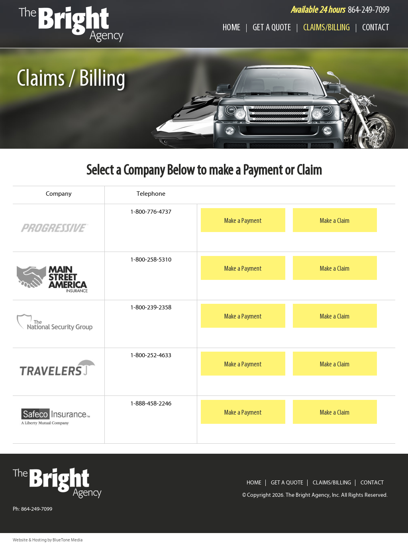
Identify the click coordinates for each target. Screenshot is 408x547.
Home (231, 28)
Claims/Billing (326, 28)
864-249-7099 (368, 10)
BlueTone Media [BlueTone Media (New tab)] (67, 540)
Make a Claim (334, 221)
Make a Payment (243, 221)
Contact (375, 28)
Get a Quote (272, 28)
